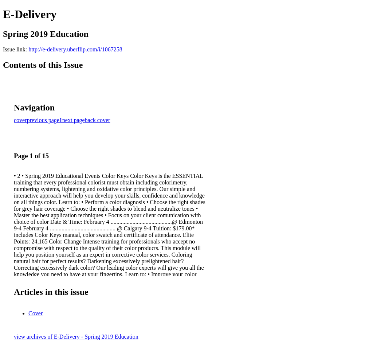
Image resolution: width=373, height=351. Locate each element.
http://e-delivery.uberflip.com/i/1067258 (75, 49)
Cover (35, 313)
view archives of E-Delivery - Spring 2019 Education (76, 337)
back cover (97, 120)
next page (73, 120)
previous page (43, 120)
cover (20, 120)
